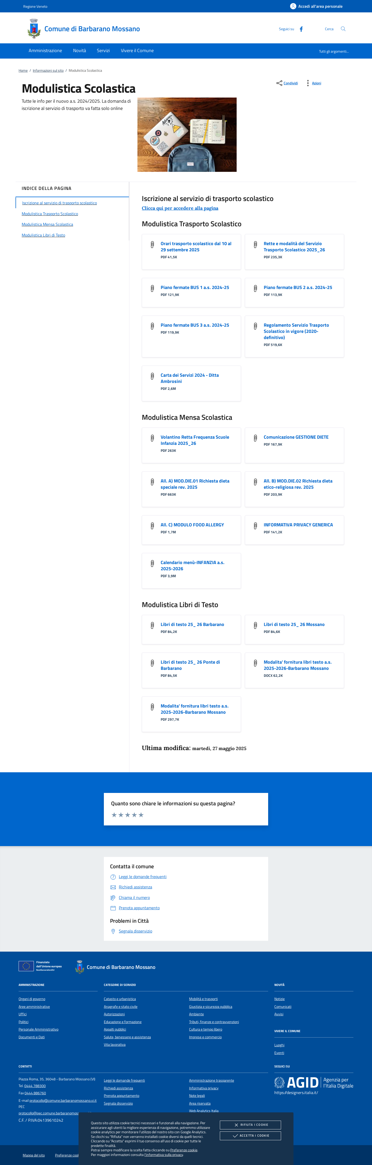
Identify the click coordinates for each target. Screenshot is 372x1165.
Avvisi (278, 1014)
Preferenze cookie (183, 1150)
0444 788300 (35, 1086)
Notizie (279, 999)
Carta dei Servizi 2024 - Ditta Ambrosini (190, 378)
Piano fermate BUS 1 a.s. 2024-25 (195, 287)
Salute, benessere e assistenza (127, 1037)
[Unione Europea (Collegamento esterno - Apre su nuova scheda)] (42, 967)
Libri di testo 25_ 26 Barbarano (192, 624)
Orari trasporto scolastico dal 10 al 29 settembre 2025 (196, 246)
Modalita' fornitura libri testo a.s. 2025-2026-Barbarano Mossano (298, 665)
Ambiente (196, 1014)
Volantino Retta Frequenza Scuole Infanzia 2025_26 (195, 440)
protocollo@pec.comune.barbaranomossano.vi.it (55, 1113)
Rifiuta (250, 1125)
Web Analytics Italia (204, 1111)
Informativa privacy (204, 1088)
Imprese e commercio (205, 1037)
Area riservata (200, 1103)
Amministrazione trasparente (211, 1080)
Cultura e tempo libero (205, 1029)
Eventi (279, 1053)
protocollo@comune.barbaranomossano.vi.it (63, 1100)
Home (23, 70)
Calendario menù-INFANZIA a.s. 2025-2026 (192, 565)
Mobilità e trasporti (203, 999)
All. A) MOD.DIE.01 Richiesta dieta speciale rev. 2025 (195, 484)
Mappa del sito (34, 1155)
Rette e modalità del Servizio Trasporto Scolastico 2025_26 (294, 246)
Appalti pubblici (115, 1029)
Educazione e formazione (123, 1022)
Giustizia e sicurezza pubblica (210, 1006)
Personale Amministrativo (38, 1029)
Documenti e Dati (32, 1037)
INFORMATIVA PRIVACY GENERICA (298, 524)
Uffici (23, 1014)
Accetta (250, 1136)
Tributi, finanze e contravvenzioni (214, 1022)
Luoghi (279, 1045)
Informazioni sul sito (48, 70)
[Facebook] (299, 28)
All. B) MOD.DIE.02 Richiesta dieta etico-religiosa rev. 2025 (298, 484)
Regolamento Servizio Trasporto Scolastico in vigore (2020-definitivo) (296, 331)
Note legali (197, 1095)
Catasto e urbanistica (120, 999)
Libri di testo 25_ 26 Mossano (294, 624)
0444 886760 (35, 1093)
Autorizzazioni (114, 1014)
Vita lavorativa (115, 1044)
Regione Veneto (35, 6)
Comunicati (282, 1006)
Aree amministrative (34, 1006)
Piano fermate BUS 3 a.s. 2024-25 (195, 325)
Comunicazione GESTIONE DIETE (296, 436)
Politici (23, 1022)
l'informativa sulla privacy (163, 1154)
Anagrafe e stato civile (120, 1006)
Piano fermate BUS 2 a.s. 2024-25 (298, 287)
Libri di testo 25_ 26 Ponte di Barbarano (190, 665)
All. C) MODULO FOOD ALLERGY (192, 524)
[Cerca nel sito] (343, 28)
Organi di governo (32, 999)
